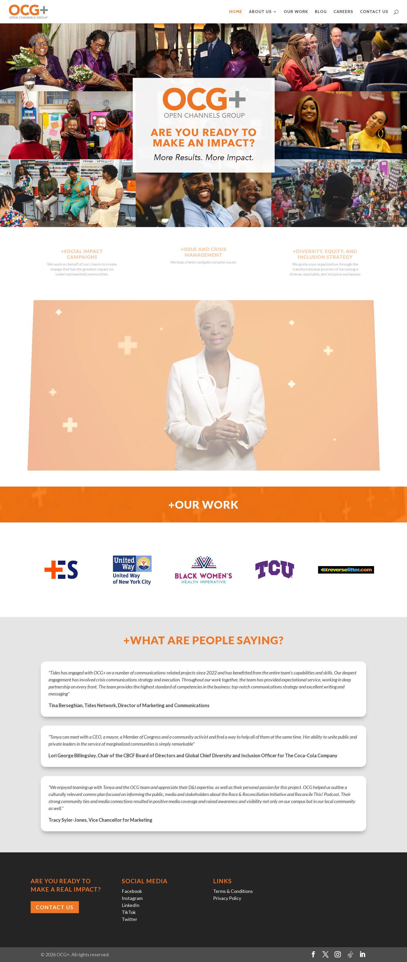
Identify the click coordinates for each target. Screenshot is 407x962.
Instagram (132, 898)
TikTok (129, 912)
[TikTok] (350, 955)
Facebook (132, 891)
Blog (321, 12)
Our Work (296, 12)
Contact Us (374, 12)
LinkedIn (130, 905)
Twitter (129, 919)
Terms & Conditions (233, 891)
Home (235, 12)
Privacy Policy (227, 898)
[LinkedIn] (362, 954)
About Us (260, 12)
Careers (343, 12)
